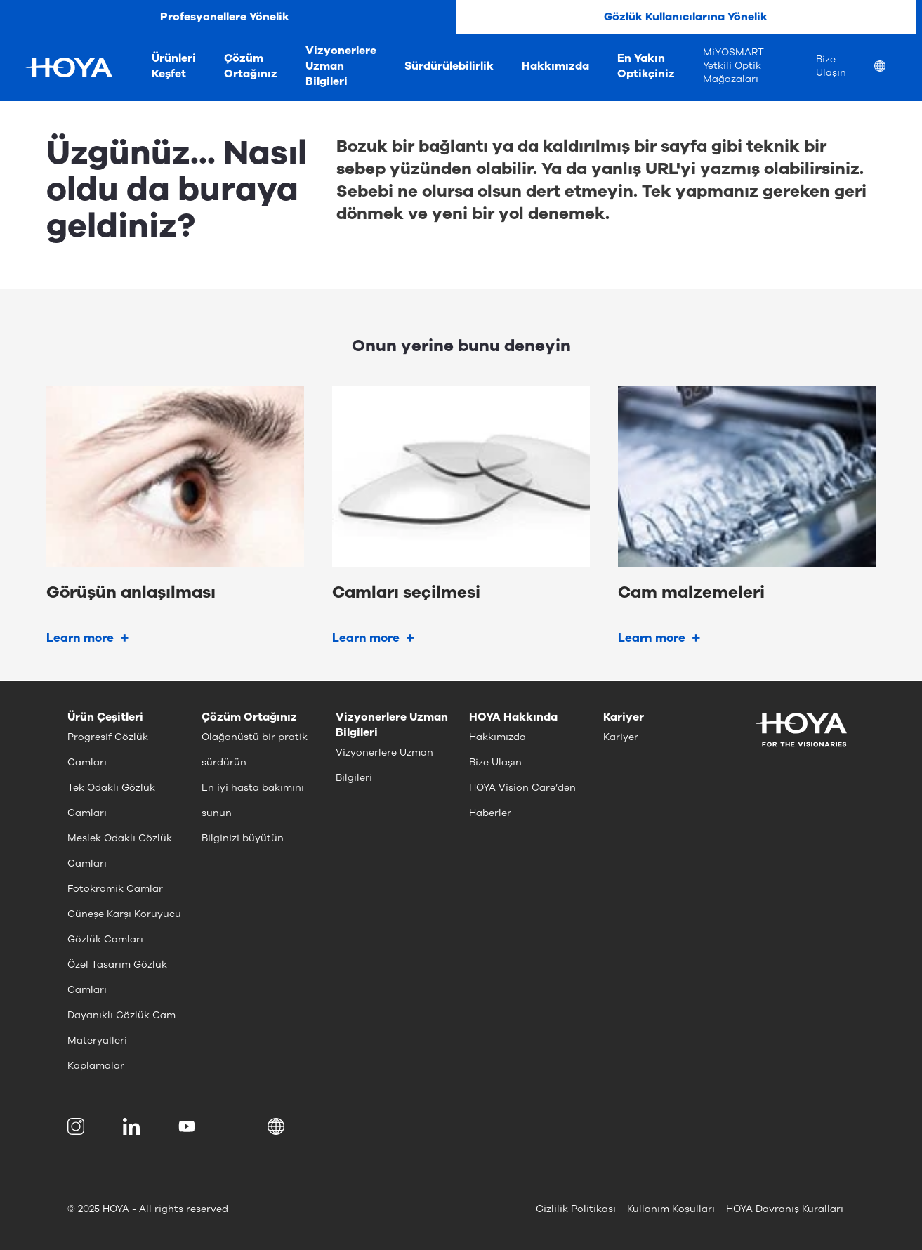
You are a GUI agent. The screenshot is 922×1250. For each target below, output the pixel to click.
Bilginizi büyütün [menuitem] (243, 838)
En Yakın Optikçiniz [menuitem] (646, 66)
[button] (278, 1126)
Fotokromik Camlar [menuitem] (115, 888)
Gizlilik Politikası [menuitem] (576, 1209)
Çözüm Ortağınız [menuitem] (250, 66)
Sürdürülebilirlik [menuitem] (449, 66)
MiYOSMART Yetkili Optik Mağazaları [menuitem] (733, 66)
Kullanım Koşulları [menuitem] (671, 1209)
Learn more (80, 638)
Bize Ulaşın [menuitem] (831, 66)
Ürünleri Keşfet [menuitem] (174, 66)
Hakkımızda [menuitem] (555, 66)
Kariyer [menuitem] (620, 737)
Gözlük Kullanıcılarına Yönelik (686, 17)
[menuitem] (891, 67)
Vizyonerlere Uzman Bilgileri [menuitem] (340, 66)
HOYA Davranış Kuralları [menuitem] (784, 1209)
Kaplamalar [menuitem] (95, 1065)
